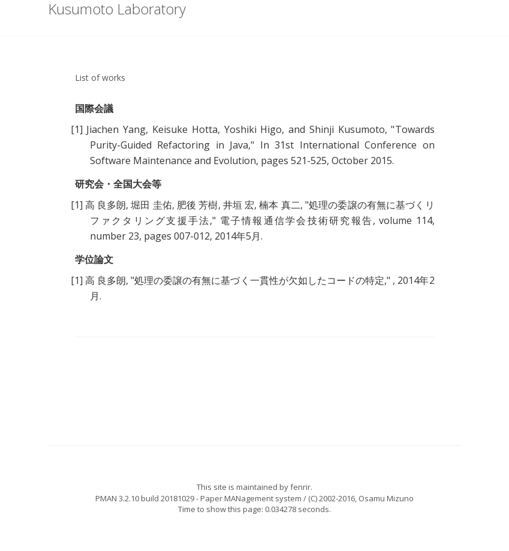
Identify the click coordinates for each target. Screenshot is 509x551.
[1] (77, 129)
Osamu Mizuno (386, 498)
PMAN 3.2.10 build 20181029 (144, 498)
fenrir (300, 487)
